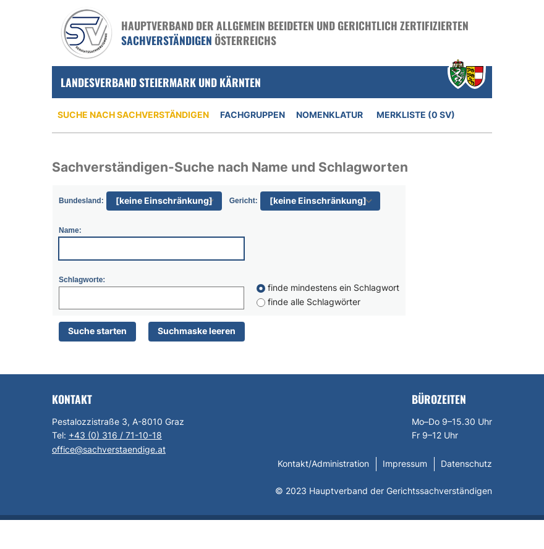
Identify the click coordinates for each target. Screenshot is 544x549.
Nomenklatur (329, 114)
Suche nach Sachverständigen (133, 114)
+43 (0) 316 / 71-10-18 (115, 435)
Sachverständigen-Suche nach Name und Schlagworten (230, 167)
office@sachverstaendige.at (109, 449)
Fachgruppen (252, 114)
